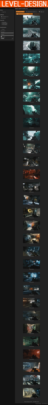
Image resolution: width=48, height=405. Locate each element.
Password (2, 34)
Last (38, 401)
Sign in (3, 29)
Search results (22, 8)
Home (16, 8)
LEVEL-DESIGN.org (45, 403)
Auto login (3, 36)
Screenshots (4, 16)
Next (35, 401)
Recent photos (4, 23)
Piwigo (40, 403)
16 (33, 401)
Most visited (4, 22)
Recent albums (4, 24)
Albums (2, 14)
